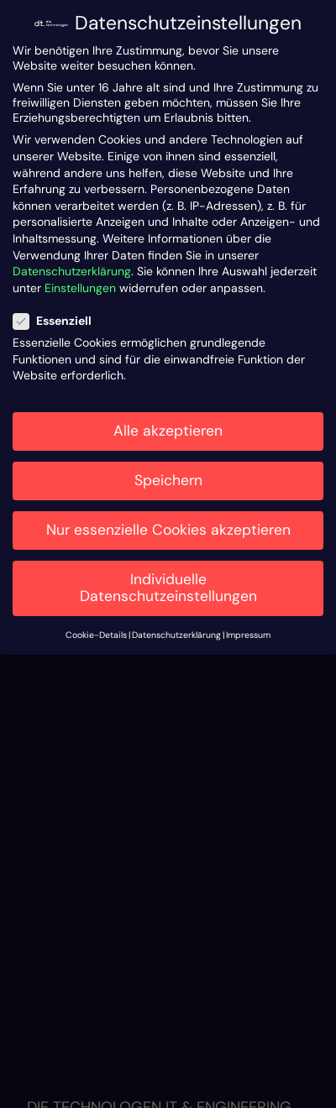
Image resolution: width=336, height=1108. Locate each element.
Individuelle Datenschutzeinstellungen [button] (168, 587)
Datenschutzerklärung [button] (176, 635)
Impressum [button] (248, 635)
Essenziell (59, 320)
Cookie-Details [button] (96, 635)
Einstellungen (80, 287)
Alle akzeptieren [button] (168, 430)
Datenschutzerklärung (72, 271)
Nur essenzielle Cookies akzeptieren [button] (168, 529)
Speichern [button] (168, 480)
